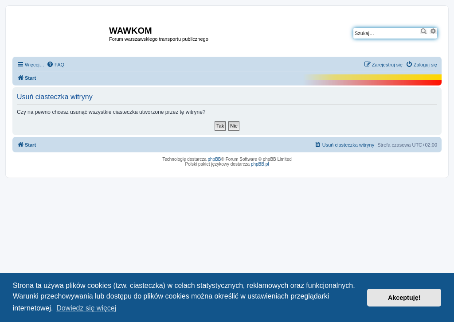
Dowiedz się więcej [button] (86, 308)
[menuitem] (55, 64)
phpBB (214, 159)
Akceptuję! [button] (404, 297)
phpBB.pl (260, 164)
